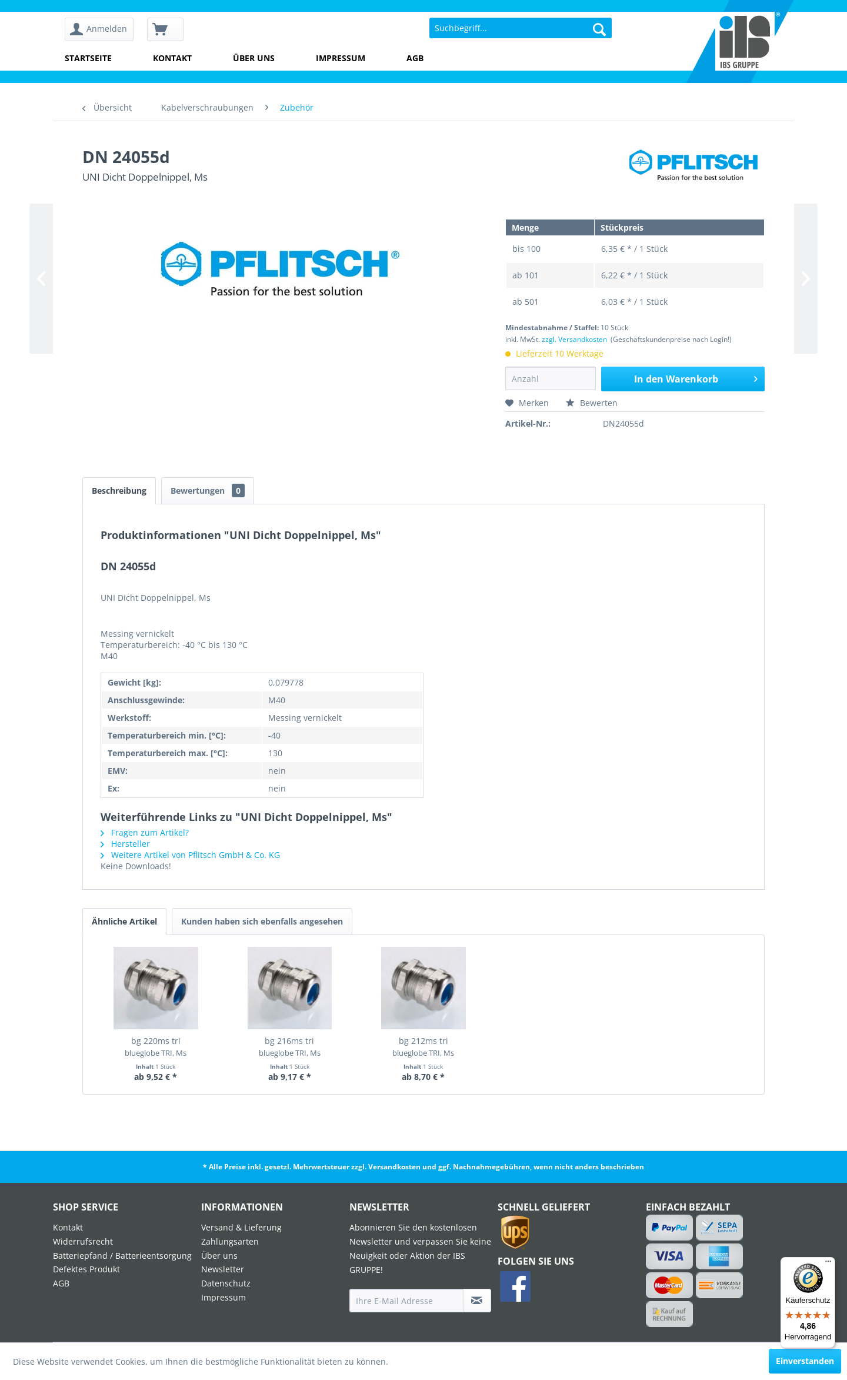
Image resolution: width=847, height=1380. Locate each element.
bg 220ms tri (155, 1046)
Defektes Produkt (86, 1269)
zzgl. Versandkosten (574, 339)
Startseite (88, 58)
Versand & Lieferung (241, 1227)
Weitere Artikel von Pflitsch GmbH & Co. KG (190, 854)
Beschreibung (119, 490)
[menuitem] (103, 30)
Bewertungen (208, 490)
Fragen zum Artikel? (145, 832)
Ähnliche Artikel (124, 921)
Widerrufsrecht (83, 1241)
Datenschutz (226, 1283)
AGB (415, 58)
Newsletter (222, 1269)
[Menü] (828, 1264)
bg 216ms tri (290, 1046)
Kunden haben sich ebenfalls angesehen (262, 921)
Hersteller (125, 843)
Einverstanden (805, 1360)
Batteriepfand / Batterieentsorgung (122, 1255)
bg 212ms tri (423, 1046)
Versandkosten (394, 1167)
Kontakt (172, 58)
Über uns (254, 58)
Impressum (340, 58)
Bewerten (592, 402)
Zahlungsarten (230, 1241)
